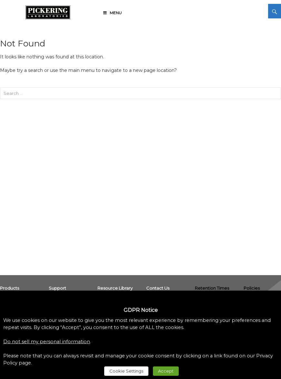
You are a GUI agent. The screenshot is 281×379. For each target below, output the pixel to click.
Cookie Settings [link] (126, 371)
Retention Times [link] (212, 288)
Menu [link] (112, 12)
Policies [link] (252, 288)
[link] (47, 11)
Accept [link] (166, 371)
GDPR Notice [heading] (141, 310)
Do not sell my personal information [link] (46, 341)
